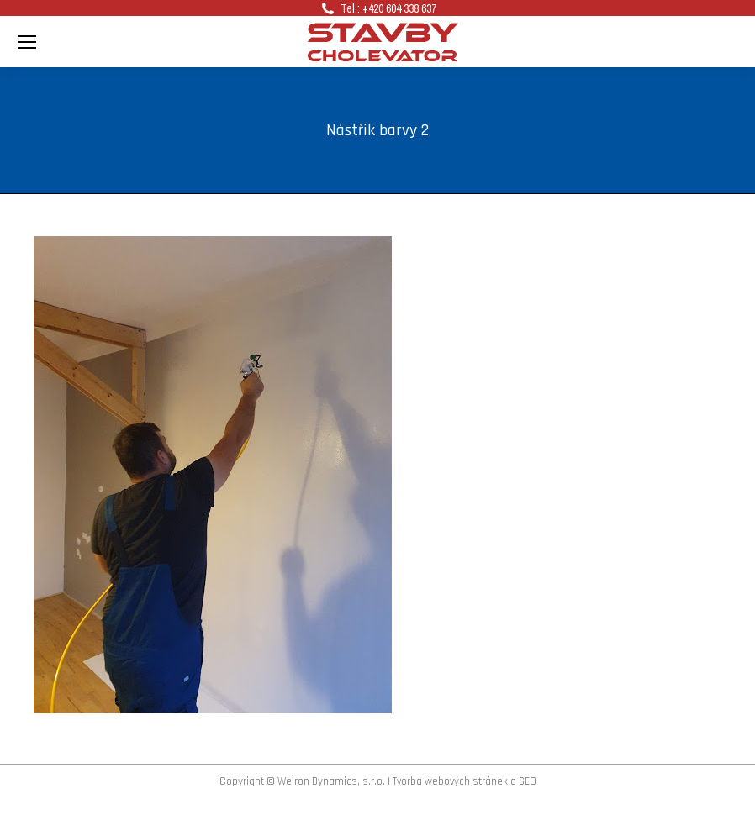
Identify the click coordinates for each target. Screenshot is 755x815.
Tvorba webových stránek (450, 781)
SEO (527, 781)
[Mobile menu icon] (27, 42)
